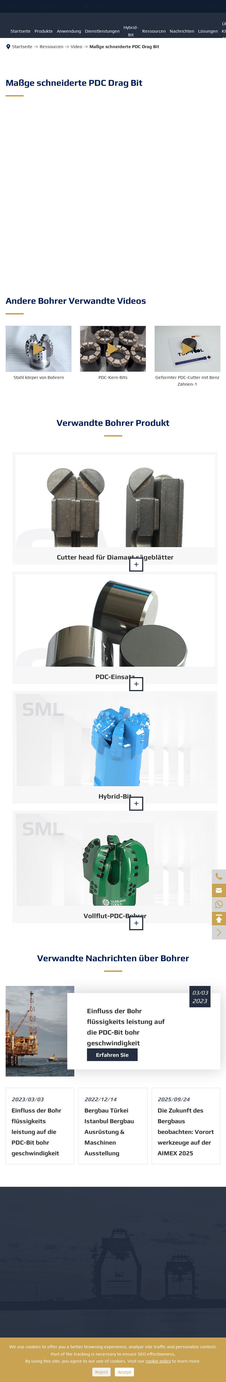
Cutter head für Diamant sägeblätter (115, 557)
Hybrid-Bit (131, 31)
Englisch (204, 6)
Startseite (20, 31)
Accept (124, 1372)
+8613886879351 (54, 6)
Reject (101, 1372)
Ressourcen (154, 31)
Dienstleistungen (102, 31)
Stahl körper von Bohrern (39, 377)
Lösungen (208, 31)
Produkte (44, 31)
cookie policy (158, 1361)
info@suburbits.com (132, 6)
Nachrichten (182, 31)
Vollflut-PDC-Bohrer (115, 916)
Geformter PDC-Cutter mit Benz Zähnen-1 (187, 381)
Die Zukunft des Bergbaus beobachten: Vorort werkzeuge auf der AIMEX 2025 (186, 1132)
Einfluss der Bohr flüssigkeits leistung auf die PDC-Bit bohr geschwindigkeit (126, 1027)
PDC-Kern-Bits (113, 377)
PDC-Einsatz (115, 676)
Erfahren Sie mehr (112, 1056)
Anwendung (69, 31)
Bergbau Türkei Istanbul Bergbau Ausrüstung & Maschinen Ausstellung (109, 1132)
